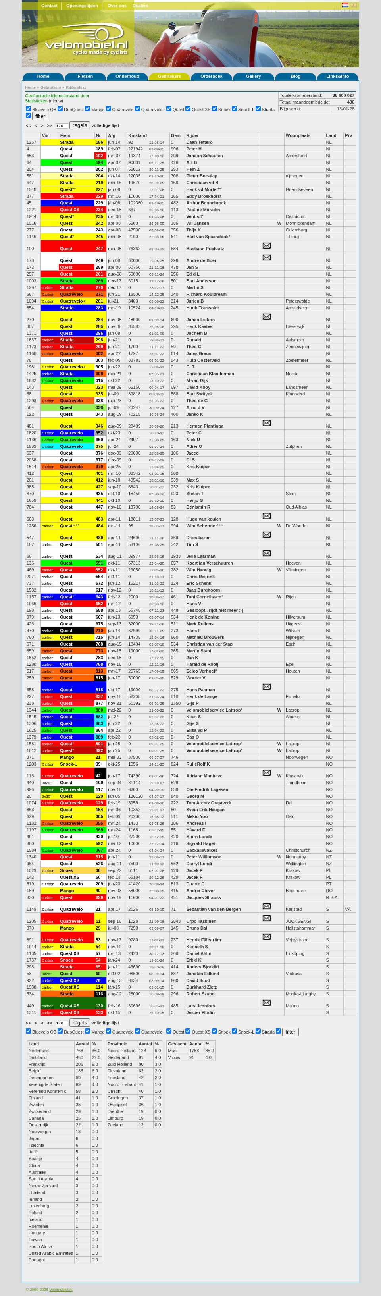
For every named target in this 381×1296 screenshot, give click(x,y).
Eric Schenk (198, 583)
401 (99, 473)
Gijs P (192, 703)
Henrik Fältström (203, 939)
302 (99, 353)
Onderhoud (127, 76)
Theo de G (197, 400)
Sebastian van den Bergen (213, 909)
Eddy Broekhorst (203, 196)
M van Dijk (197, 380)
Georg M (195, 796)
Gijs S (192, 723)
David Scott (198, 980)
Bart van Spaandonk (207, 236)
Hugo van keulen (203, 519)
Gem (176, 135)
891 (99, 743)
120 (99, 796)
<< (29, 125)
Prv (348, 135)
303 (99, 360)
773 (99, 650)
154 (99, 809)
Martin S (194, 287)
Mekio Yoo (197, 816)
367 (99, 850)
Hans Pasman (200, 689)
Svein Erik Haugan (205, 809)
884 (99, 730)
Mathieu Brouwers (205, 637)
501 (99, 544)
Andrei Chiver (200, 890)
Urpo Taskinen (201, 921)
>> (50, 125)
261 (99, 274)
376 (99, 453)
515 (99, 856)
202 (99, 169)
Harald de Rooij (202, 664)
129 (99, 802)
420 (99, 836)
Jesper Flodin (200, 1012)
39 (98, 764)
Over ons (117, 5)
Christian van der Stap (209, 644)
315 (99, 380)
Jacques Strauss (203, 897)
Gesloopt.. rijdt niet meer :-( (214, 610)
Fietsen (85, 76)
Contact (49, 5)
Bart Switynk (199, 394)
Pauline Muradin (203, 209)
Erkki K (193, 960)
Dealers (140, 5)
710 (99, 630)
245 (99, 236)
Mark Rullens (199, 623)
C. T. (190, 366)
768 (99, 644)
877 (99, 703)
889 (99, 737)
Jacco (192, 453)
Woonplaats (298, 135)
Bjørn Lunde (199, 836)
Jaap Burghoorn (203, 590)
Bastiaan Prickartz (205, 248)
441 (99, 500)
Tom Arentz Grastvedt (208, 802)
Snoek (224, 109)
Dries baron (198, 537)
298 (99, 340)
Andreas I (196, 823)
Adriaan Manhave (204, 775)
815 (99, 677)
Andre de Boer (201, 260)
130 (99, 1005)
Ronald (193, 340)
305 (99, 366)
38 (98, 870)
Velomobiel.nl (60, 1289)
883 (99, 723)
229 (99, 196)
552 (99, 569)
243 (99, 230)
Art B (191, 162)
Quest (178, 109)
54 (98, 946)
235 (99, 216)
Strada (268, 109)
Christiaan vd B (202, 182)
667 (99, 617)
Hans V (193, 603)
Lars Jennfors (200, 1005)
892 (99, 750)
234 (99, 209)
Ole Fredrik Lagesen (207, 789)
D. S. (191, 459)
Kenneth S (197, 946)
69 (98, 973)
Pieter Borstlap (201, 176)
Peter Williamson (203, 856)
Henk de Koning (202, 617)
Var (45, 135)
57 (98, 953)
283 (99, 307)
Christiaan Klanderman (210, 373)
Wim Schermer (201, 525)
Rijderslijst (76, 87)
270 (99, 287)
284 (99, 319)
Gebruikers (169, 76)
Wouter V (195, 677)
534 (99, 556)
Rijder (192, 135)
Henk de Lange (201, 696)
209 (99, 883)
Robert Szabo (200, 993)
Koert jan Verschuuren (209, 563)
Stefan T (194, 493)
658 (99, 610)
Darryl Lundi (199, 863)
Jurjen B (195, 301)
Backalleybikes (201, 850)
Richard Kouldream (206, 294)
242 (99, 223)
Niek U (193, 439)
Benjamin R (198, 507)
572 (99, 583)
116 (99, 993)
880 (99, 710)
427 (99, 486)
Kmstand (137, 135)
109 (99, 782)
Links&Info (338, 76)
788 (99, 664)
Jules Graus (198, 353)
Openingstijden (82, 5)
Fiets (65, 135)
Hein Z (193, 169)
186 (99, 142)
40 (98, 890)
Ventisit (194, 216)
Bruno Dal (196, 928)
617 (99, 590)
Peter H (194, 149)
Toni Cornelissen (203, 596)
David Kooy (198, 387)
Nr (98, 135)
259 (99, 267)
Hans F (193, 630)
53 (98, 939)
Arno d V (195, 407)
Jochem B (196, 333)
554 (99, 576)
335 (99, 394)
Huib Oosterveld (203, 360)
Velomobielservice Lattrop (213, 710)
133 (99, 1012)
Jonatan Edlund (202, 973)
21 (98, 757)
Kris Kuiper (198, 466)
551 (99, 563)
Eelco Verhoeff (201, 671)
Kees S (193, 716)
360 (99, 439)
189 (99, 149)
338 (99, 400)
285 (99, 326)
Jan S (192, 267)
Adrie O (194, 446)
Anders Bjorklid (202, 966)
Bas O (192, 737)
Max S (192, 480)
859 (99, 897)
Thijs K (193, 230)
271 (99, 294)
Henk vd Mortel (201, 189)
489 (99, 537)
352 (99, 432)
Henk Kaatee (199, 326)
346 (99, 426)
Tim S (192, 544)
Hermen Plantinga (204, 426)
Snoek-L (246, 109)
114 (99, 987)
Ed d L (193, 274)
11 (98, 921)
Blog (295, 76)
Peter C (194, 432)
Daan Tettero (199, 142)
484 (99, 525)
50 (98, 877)
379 (99, 466)
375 (99, 446)
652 (99, 603)
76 (98, 980)
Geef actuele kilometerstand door (57, 95)
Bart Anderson (201, 280)
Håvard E (195, 829)
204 (99, 176)
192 (99, 155)
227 (99, 189)
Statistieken (36, 100)
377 (99, 459)
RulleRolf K (198, 764)
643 (99, 596)
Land (331, 135)
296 (99, 333)
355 (99, 823)
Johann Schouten (204, 155)
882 (99, 716)
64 (98, 960)
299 (99, 346)
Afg (111, 135)
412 (99, 480)
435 (99, 493)
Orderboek (211, 76)
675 (99, 623)
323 (99, 387)
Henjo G (194, 500)
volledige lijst (105, 125)
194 (99, 162)
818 (99, 689)
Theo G (193, 346)
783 (99, 657)
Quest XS (201, 109)
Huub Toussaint (202, 307)
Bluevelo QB (44, 109)
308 (99, 373)
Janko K (194, 414)
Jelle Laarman (200, 556)
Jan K (192, 657)
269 (99, 280)
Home (43, 76)
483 (99, 519)
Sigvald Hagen (201, 843)
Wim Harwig (198, 569)
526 (99, 863)
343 (99, 414)
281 (99, 301)
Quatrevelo (123, 109)
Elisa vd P (196, 730)
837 (99, 696)
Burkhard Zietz (201, 987)
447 (99, 507)
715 (99, 637)
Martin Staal (198, 650)
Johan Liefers (200, 319)
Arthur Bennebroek (206, 203)
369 (99, 829)
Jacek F (194, 870)
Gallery (253, 76)
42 (98, 775)
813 (99, 671)
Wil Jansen (197, 223)
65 (98, 966)
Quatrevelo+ (153, 109)
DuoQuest (74, 109)
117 (99, 789)
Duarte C (195, 883)
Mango (98, 109)
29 (98, 928)
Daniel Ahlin (198, 953)
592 (99, 843)
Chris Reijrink (200, 576)
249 (99, 260)
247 (99, 248)
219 (99, 182)
